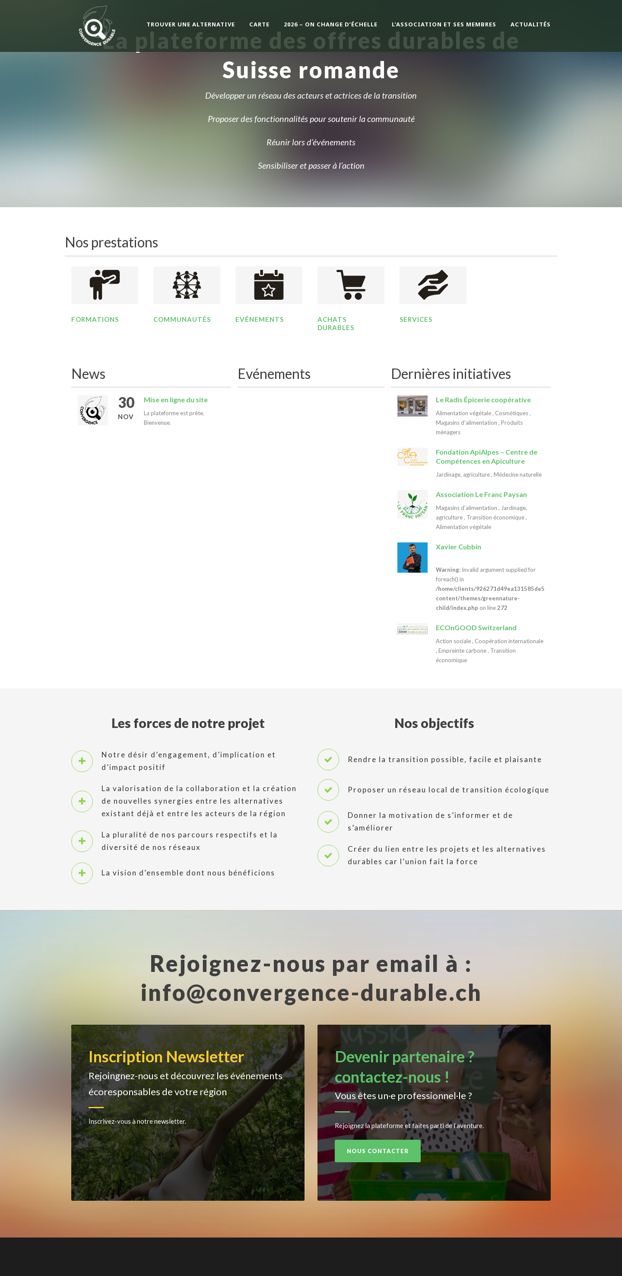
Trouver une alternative (190, 24)
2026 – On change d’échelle (331, 24)
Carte (259, 24)
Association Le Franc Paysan (481, 494)
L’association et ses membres (444, 24)
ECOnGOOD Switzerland (476, 627)
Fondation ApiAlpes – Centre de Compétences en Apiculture (486, 456)
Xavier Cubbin (458, 546)
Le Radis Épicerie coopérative (483, 399)
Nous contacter (378, 1151)
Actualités (531, 24)
